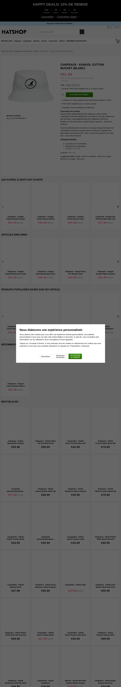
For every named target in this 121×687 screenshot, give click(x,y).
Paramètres (45, 356)
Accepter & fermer (75, 356)
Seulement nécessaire (60, 356)
